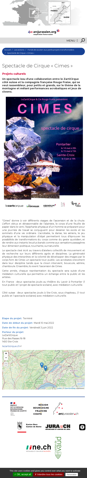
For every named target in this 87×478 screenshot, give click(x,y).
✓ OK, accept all (22, 474)
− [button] (6, 358)
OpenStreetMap (70, 388)
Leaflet (59, 388)
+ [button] (6, 354)
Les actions (19, 50)
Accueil (7, 50)
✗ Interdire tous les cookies (48, 474)
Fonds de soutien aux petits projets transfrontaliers (51, 50)
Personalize (71, 474)
